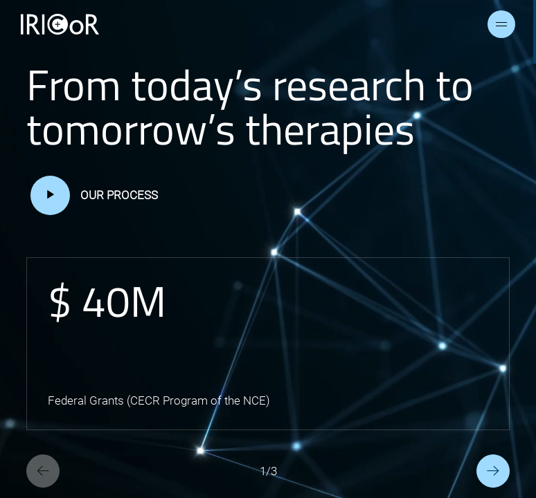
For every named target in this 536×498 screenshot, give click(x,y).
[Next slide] (493, 471)
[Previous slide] (43, 471)
